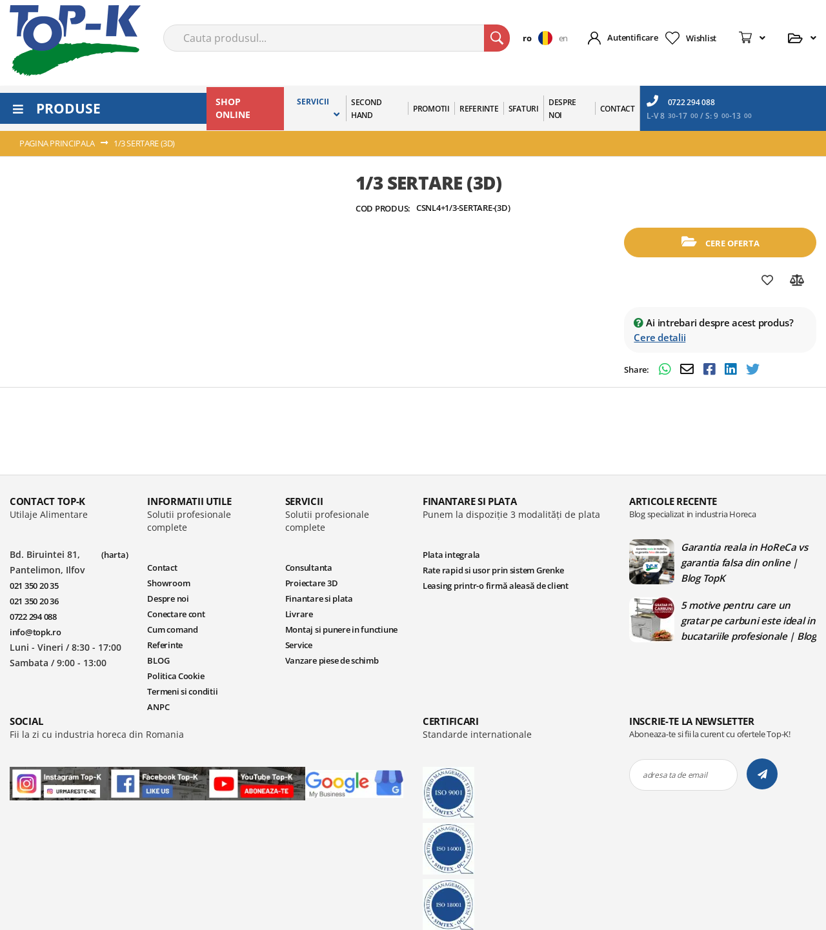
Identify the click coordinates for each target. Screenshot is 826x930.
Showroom (168, 583)
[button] (540, 38)
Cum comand (172, 629)
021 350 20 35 (34, 585)
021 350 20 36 (34, 601)
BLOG (158, 660)
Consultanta (308, 567)
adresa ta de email (675, 774)
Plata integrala (451, 554)
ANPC (158, 707)
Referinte (165, 645)
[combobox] (336, 38)
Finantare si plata (319, 598)
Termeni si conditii (182, 691)
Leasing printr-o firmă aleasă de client (496, 585)
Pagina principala (57, 143)
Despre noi (167, 598)
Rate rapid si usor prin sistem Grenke (493, 570)
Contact (162, 567)
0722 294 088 (681, 101)
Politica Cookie (175, 676)
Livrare (299, 614)
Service (298, 645)
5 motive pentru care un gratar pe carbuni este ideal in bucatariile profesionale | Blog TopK (748, 620)
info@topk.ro (35, 632)
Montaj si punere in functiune (341, 629)
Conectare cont (176, 614)
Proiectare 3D (311, 583)
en (563, 38)
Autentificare (632, 37)
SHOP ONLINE (233, 108)
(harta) (114, 554)
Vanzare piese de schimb (332, 660)
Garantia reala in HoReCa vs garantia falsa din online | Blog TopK (744, 562)
